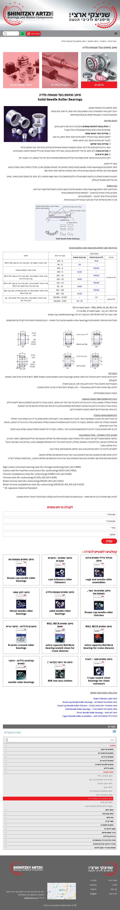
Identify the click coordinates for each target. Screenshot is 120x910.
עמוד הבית (112, 880)
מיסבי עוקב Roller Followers (105, 698)
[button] (116, 34)
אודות (115, 884)
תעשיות (93, 889)
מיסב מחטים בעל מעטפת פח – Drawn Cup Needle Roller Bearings (89, 702)
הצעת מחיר (35, 33)
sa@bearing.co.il (31, 897)
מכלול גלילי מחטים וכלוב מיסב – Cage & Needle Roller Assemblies (89, 716)
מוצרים (93, 880)
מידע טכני (113, 893)
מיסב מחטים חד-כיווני (104, 794)
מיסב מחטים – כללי (104, 776)
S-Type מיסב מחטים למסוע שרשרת (98, 806)
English (93, 893)
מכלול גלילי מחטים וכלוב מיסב (100, 779)
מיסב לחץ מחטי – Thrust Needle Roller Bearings (96, 712)
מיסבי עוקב (108, 787)
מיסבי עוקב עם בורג (104, 783)
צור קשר (114, 889)
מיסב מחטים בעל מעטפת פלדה (100, 798)
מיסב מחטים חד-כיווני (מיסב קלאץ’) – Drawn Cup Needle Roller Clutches (87, 705)
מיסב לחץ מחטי (106, 802)
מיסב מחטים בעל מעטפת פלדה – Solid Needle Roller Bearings (91, 709)
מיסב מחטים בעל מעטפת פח (101, 791)
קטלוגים (93, 884)
